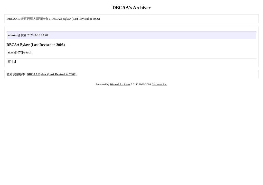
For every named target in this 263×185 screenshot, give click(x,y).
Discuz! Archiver (120, 84)
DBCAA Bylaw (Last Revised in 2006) (52, 74)
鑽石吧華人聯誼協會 (34, 19)
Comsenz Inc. (159, 84)
